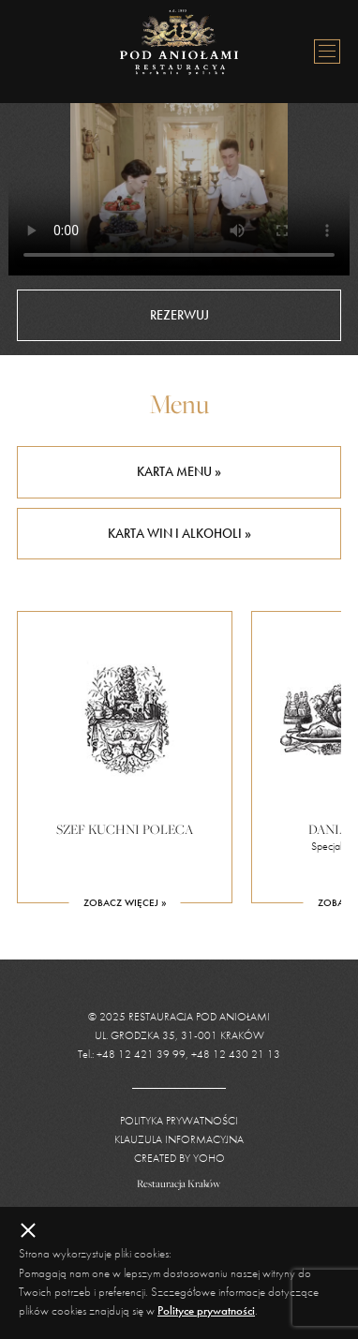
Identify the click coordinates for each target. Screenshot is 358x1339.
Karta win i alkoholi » (179, 533)
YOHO (209, 1158)
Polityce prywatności (206, 1310)
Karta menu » (179, 471)
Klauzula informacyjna (179, 1139)
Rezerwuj (179, 314)
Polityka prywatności (179, 1120)
